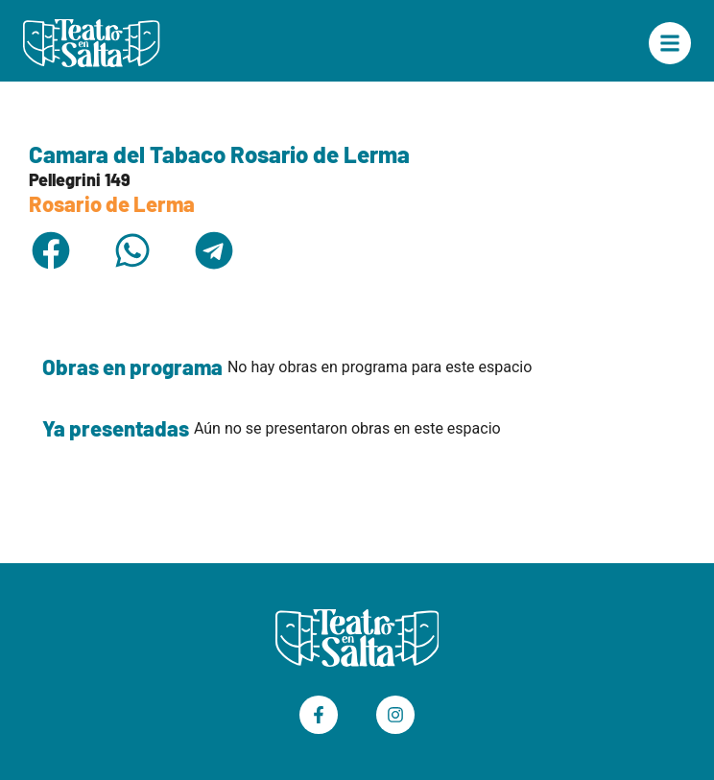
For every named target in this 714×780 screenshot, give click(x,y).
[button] (50, 250)
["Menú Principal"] (670, 43)
